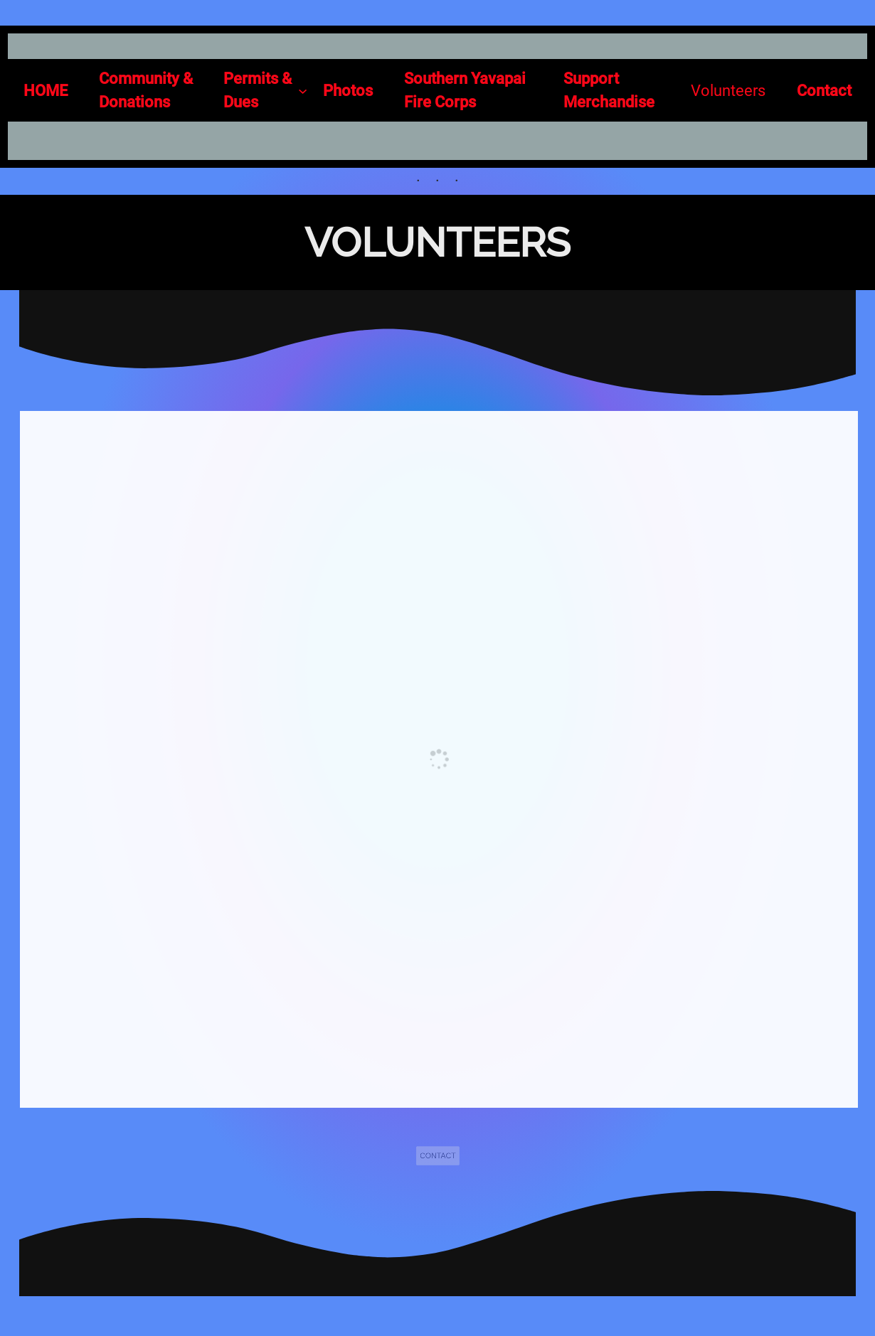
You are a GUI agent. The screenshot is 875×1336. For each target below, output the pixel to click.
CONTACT (437, 1156)
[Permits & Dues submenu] (265, 90)
